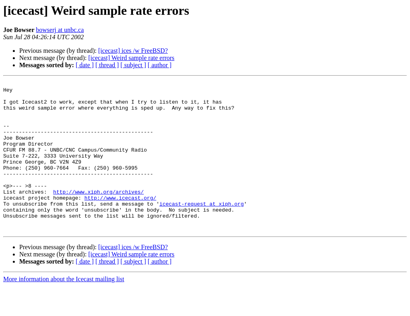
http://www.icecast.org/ (120, 221)
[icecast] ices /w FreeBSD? (133, 50)
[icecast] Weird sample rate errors (131, 57)
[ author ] (160, 65)
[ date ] (85, 65)
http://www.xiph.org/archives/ (98, 214)
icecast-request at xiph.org (201, 228)
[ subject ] (133, 65)
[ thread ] (107, 65)
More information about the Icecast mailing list (63, 309)
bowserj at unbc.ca (60, 29)
